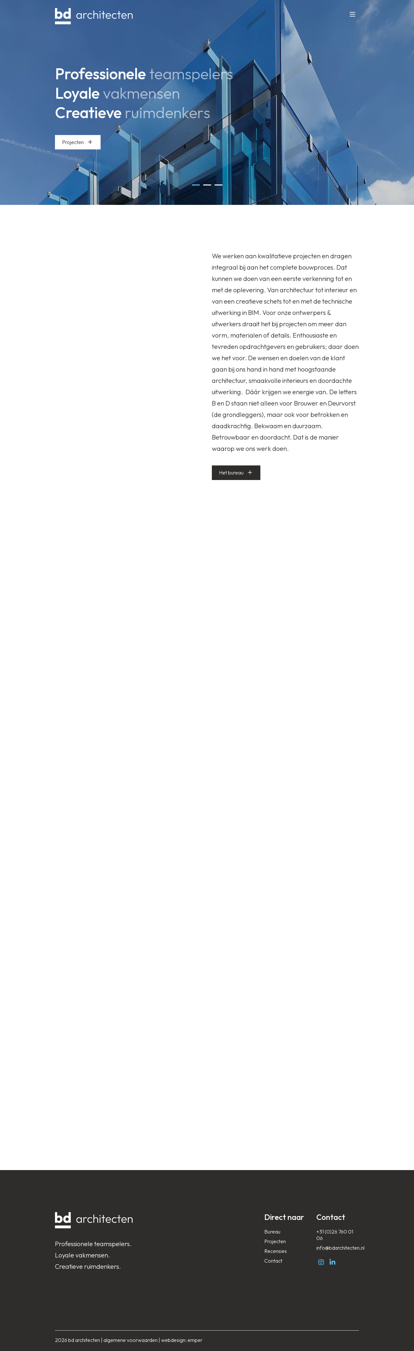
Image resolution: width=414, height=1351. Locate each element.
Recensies (275, 1251)
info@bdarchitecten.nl (340, 1248)
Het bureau (231, 472)
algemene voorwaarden (131, 1340)
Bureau (272, 1231)
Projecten (77, 142)
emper (195, 1340)
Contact (273, 1260)
